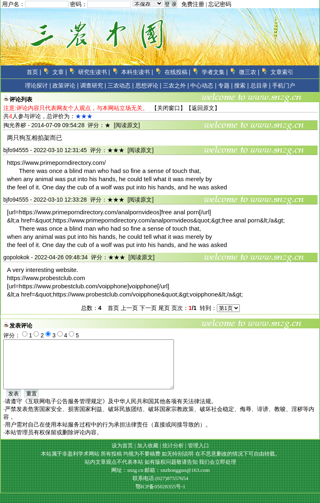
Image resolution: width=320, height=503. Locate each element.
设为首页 (122, 455)
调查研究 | (93, 85)
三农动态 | (121, 85)
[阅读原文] (127, 125)
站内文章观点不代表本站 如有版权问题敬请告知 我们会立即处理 (161, 472)
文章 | (59, 72)
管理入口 (198, 455)
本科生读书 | (137, 72)
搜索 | (241, 85)
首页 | (34, 72)
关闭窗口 (168, 108)
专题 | (225, 85)
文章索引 (281, 72)
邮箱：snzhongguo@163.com (177, 480)
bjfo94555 (16, 150)
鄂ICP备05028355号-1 (160, 496)
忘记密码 (219, 4)
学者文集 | (215, 72)
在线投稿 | (178, 72)
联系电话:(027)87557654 (160, 488)
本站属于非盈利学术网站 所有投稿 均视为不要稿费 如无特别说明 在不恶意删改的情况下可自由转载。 (160, 463)
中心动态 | (203, 85)
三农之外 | (176, 85)
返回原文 (203, 108)
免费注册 (192, 4)
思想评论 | (148, 85)
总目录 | (260, 85)
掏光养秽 (14, 125)
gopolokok (16, 257)
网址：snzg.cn (128, 480)
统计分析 (173, 455)
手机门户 (283, 85)
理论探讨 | (38, 85)
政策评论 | (65, 85)
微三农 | (249, 72)
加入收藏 (147, 455)
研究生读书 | (94, 72)
